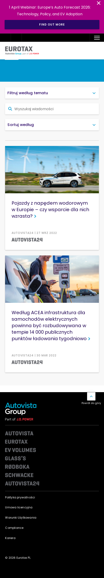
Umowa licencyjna (18, 507)
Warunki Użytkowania (20, 518)
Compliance (14, 528)
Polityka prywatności (20, 497)
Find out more (52, 24)
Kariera (10, 538)
